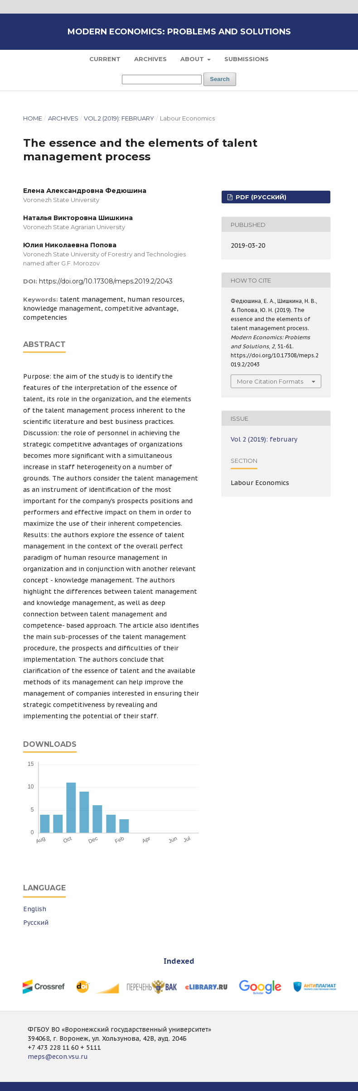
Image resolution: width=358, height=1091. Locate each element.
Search (219, 79)
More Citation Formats (270, 381)
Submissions (246, 58)
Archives (150, 58)
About (193, 58)
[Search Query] (162, 79)
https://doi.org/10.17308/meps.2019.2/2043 (106, 281)
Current (105, 58)
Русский (35, 922)
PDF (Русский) (260, 197)
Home (32, 118)
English (34, 909)
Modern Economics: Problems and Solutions (179, 32)
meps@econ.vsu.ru (58, 1057)
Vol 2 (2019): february (119, 118)
